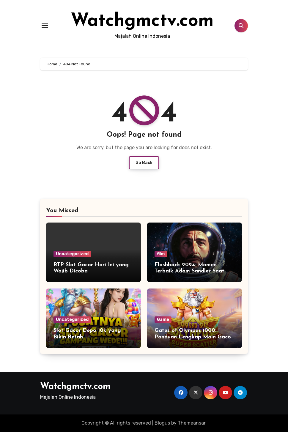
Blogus (162, 423)
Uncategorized (72, 253)
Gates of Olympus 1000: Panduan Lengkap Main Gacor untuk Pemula (194, 337)
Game (163, 319)
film (161, 253)
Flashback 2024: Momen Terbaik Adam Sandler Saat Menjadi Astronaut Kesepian (191, 271)
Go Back (144, 162)
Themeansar (191, 423)
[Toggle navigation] (45, 25)
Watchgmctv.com (142, 21)
